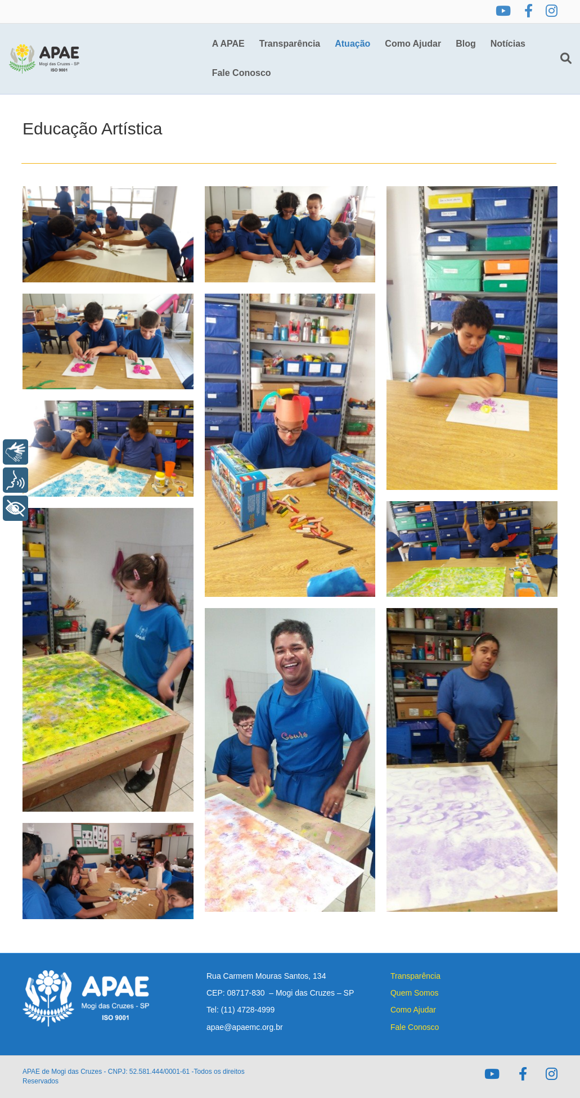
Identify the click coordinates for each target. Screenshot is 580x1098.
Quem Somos (414, 992)
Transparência (290, 43)
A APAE (228, 43)
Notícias (508, 43)
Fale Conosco (241, 73)
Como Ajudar (413, 43)
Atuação (352, 43)
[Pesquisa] (562, 58)
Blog (466, 43)
